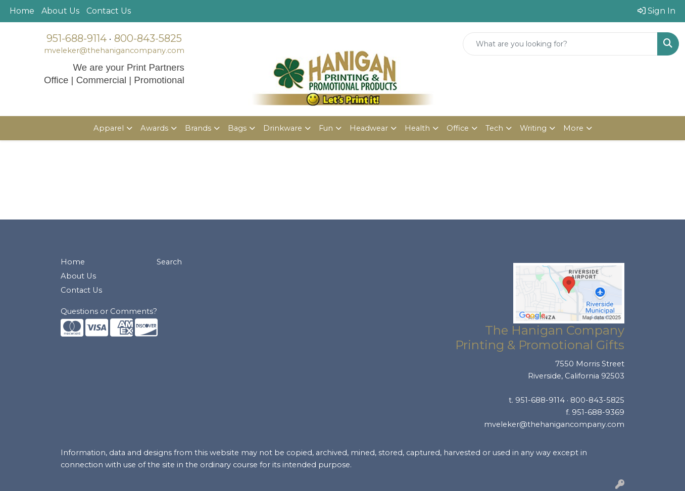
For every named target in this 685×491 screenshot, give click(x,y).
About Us (60, 11)
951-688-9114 (76, 38)
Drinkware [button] (282, 128)
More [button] (573, 128)
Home (22, 11)
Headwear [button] (369, 128)
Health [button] (417, 128)
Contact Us (108, 11)
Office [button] (458, 128)
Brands (198, 128)
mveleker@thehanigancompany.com (114, 50)
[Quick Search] (560, 44)
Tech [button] (494, 128)
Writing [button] (533, 128)
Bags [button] (237, 128)
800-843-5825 (148, 38)
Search (169, 261)
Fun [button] (326, 128)
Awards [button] (154, 128)
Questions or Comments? (109, 311)
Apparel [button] (108, 128)
